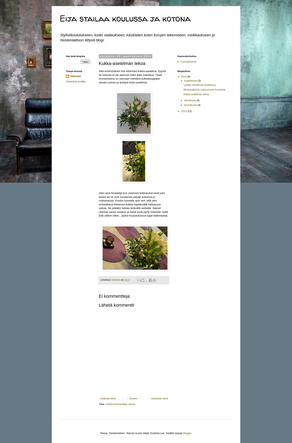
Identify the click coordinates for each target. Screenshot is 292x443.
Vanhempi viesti (159, 398)
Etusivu (133, 398)
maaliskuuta (191, 80)
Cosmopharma (188, 61)
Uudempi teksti (108, 398)
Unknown (75, 76)
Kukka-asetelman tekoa (196, 94)
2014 (184, 76)
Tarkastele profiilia (75, 81)
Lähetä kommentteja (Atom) (120, 404)
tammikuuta (190, 105)
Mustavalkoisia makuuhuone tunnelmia (204, 89)
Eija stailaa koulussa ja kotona (125, 18)
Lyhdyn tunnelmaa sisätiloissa (200, 85)
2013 (184, 111)
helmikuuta (190, 100)
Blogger (187, 433)
